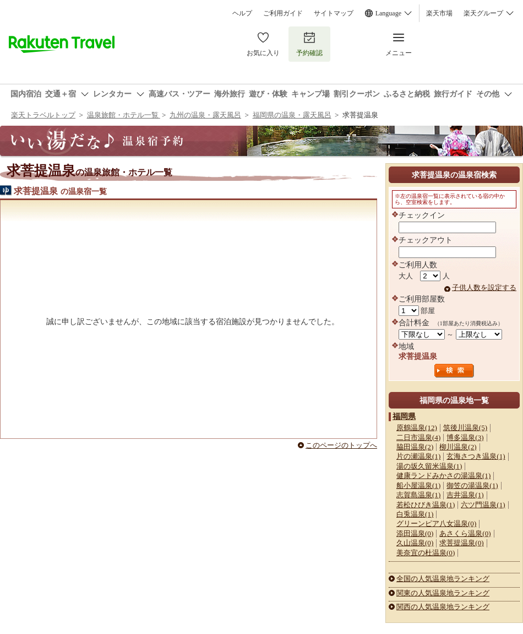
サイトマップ (333, 13)
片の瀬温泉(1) (418, 456)
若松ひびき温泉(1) (425, 505)
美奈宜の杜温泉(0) (425, 553)
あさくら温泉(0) (465, 533)
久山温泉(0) (414, 543)
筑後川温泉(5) (465, 427)
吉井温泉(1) (464, 495)
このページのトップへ (341, 445)
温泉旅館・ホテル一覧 (123, 115)
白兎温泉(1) (414, 514)
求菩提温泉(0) (461, 543)
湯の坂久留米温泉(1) (429, 466)
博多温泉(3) (464, 437)
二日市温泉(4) (418, 437)
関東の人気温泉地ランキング (442, 593)
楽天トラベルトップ (43, 115)
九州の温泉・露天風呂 (205, 115)
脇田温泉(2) (414, 447)
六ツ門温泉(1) (483, 505)
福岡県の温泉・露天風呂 (292, 115)
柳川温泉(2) (457, 447)
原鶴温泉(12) (416, 427)
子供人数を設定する (484, 287)
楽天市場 (439, 13)
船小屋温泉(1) (418, 485)
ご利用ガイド (283, 13)
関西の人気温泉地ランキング (442, 607)
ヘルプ (242, 13)
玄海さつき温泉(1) (475, 456)
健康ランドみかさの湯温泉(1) (443, 475)
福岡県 (404, 416)
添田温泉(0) (414, 533)
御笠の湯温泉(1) (472, 485)
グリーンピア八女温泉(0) (436, 523)
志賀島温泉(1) (418, 495)
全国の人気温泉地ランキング (442, 578)
